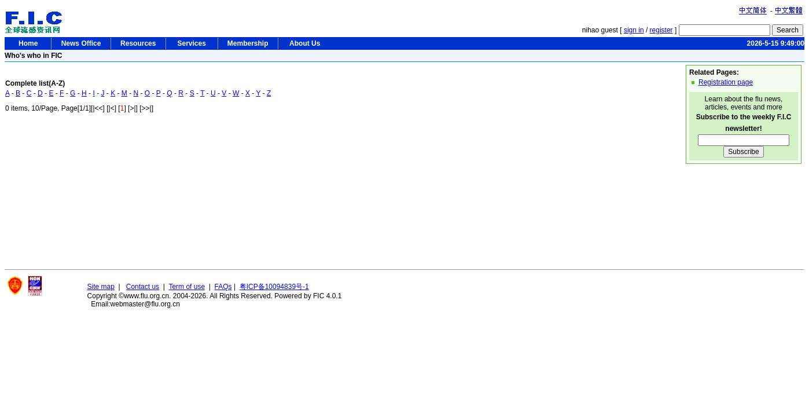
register (661, 30)
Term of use (186, 287)
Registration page (725, 82)
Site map (101, 287)
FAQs (223, 287)
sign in (634, 30)
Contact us (142, 287)
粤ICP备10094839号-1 (274, 287)
